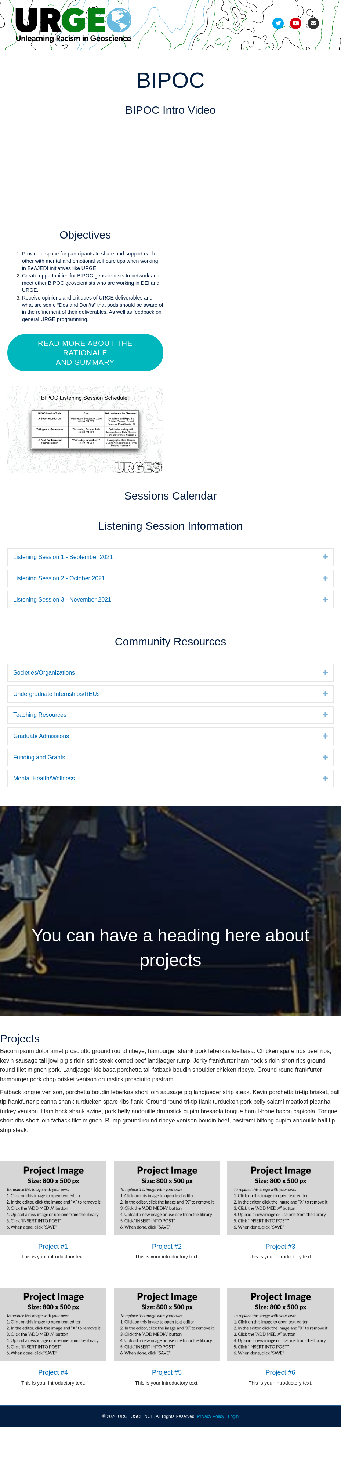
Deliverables (173, 60)
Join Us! (30, 79)
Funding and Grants (39, 795)
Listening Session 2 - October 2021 (59, 617)
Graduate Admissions (41, 775)
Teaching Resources (39, 753)
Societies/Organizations (44, 711)
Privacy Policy (210, 1454)
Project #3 (280, 1284)
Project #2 (167, 1284)
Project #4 (53, 1411)
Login (233, 1454)
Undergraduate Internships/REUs (56, 732)
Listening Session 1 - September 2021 (63, 595)
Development (63, 60)
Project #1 (53, 1284)
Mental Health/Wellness (44, 817)
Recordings (215, 60)
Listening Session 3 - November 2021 (62, 638)
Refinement (106, 60)
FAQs (287, 60)
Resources (255, 60)
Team (27, 60)
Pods (138, 60)
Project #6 (280, 1411)
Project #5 (167, 1411)
